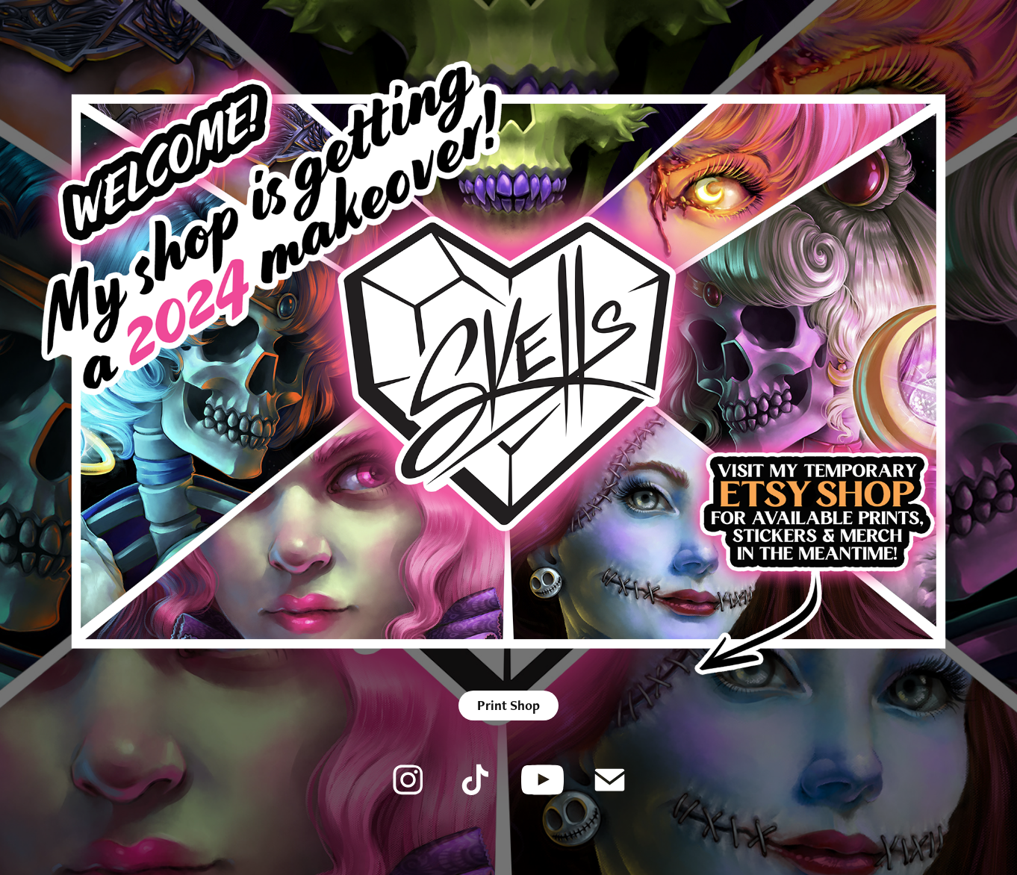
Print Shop (508, 705)
